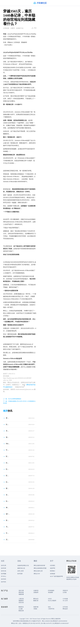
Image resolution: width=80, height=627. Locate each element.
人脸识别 (21, 598)
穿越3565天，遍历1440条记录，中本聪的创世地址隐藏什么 (8, 418)
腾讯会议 (35, 598)
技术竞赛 (19, 573)
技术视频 (3, 573)
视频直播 (21, 594)
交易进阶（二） (8, 495)
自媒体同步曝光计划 (23, 565)
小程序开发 (51, 608)
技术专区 (3, 582)
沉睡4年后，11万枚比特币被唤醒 (8, 539)
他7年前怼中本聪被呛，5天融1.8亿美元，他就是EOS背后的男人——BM (8, 514)
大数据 (35, 608)
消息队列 (65, 590)
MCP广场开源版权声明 (56, 576)
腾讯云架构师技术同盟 (40, 568)
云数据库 (35, 592)
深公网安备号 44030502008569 (58, 621)
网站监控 (65, 608)
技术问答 (3, 568)
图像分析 (35, 600)
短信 (49, 607)
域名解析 (50, 592)
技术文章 (3, 565)
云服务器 (35, 590)
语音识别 (21, 602)
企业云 (50, 598)
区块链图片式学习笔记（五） (8, 456)
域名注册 (21, 590)
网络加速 (21, 592)
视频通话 (21, 600)
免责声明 (52, 568)
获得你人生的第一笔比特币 (8, 488)
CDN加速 (65, 598)
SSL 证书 (65, 600)
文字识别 (65, 607)
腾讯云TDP (37, 573)
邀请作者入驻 (21, 568)
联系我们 (52, 571)
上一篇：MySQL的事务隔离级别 (12, 399)
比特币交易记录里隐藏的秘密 (8, 501)
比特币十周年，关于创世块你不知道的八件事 (8, 482)
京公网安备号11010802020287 (60, 623)
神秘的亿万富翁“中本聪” (8, 507)
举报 (34, 28)
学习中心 (3, 576)
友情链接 (52, 573)
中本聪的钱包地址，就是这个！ (8, 533)
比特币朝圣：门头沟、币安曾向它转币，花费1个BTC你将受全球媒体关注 (8, 424)
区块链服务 (51, 590)
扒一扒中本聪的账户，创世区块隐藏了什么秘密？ (8, 469)
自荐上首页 (20, 571)
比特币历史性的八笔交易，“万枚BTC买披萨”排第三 (8, 463)
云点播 (20, 608)
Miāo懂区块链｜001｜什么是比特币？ (8, 443)
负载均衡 (35, 607)
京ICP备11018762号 (46, 623)
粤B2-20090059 (46, 621)
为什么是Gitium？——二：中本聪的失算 (8, 527)
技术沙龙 (3, 571)
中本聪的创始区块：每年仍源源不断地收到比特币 (8, 450)
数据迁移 (21, 610)
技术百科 (3, 579)
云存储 (64, 592)
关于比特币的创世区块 (8, 431)
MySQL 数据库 (52, 600)
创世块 (8, 437)
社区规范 (52, 565)
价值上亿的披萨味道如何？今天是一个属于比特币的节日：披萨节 (8, 520)
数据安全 (21, 607)
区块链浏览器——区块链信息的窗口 (8, 475)
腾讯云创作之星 (38, 571)
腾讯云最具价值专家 (39, 565)
